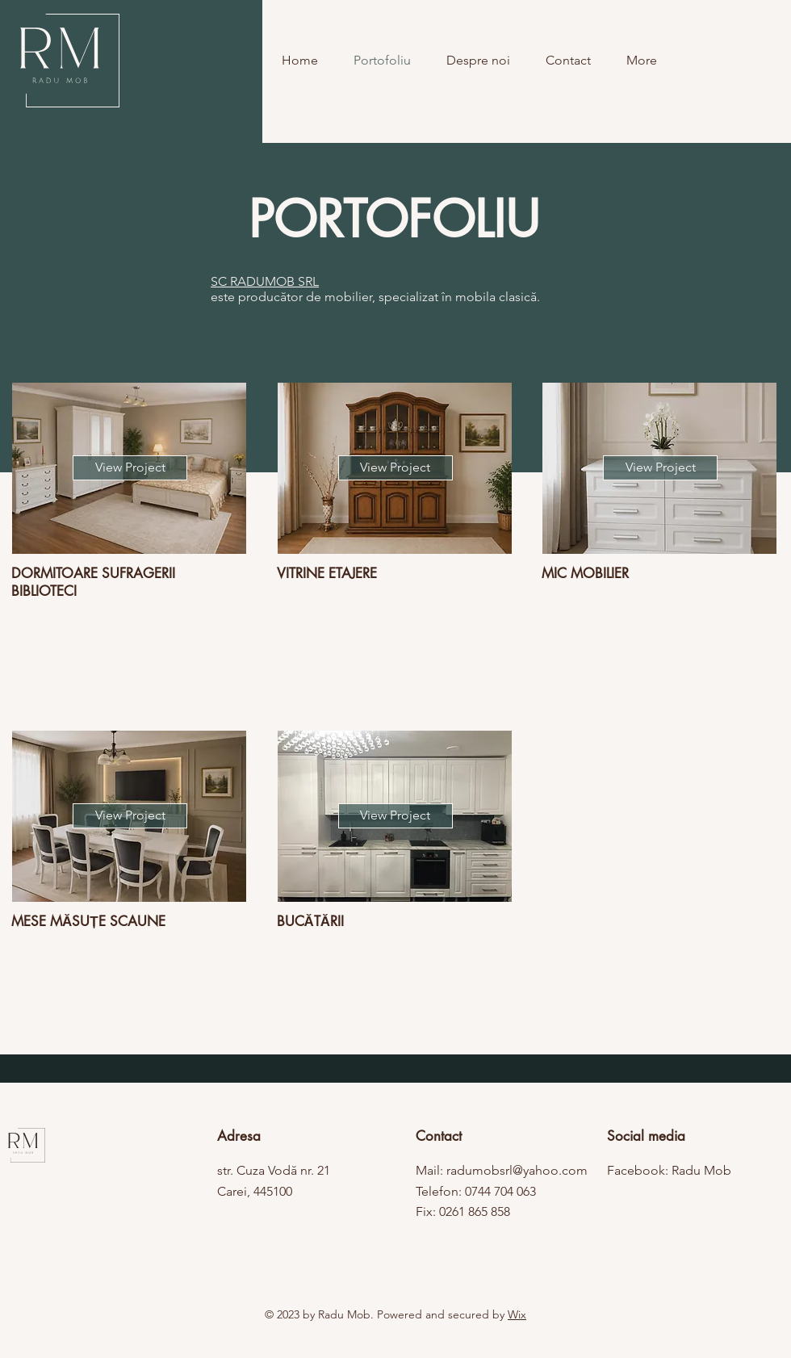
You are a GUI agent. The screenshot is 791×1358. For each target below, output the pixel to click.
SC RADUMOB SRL (265, 281)
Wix (517, 1314)
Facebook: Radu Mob (669, 1170)
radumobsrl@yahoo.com (517, 1170)
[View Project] (130, 467)
